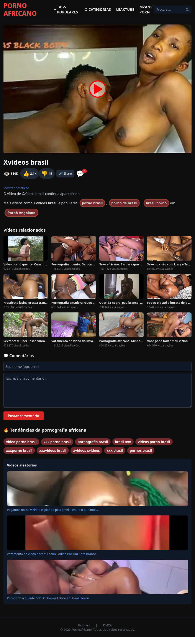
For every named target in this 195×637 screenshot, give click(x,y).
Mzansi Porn (146, 10)
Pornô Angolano (21, 212)
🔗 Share (65, 173)
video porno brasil (21, 441)
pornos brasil (141, 450)
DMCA (107, 625)
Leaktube (125, 9)
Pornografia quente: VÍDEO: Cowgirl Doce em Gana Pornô (48, 598)
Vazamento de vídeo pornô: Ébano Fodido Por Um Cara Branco (51, 554)
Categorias (97, 9)
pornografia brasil (93, 441)
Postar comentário (23, 415)
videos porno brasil (154, 441)
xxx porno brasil (57, 441)
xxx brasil (115, 450)
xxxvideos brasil (52, 450)
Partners (84, 625)
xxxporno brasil (19, 450)
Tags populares (66, 10)
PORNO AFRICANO (20, 9)
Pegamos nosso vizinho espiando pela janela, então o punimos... (53, 510)
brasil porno (156, 203)
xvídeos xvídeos (86, 450)
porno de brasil (124, 203)
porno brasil (92, 203)
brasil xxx (123, 441)
